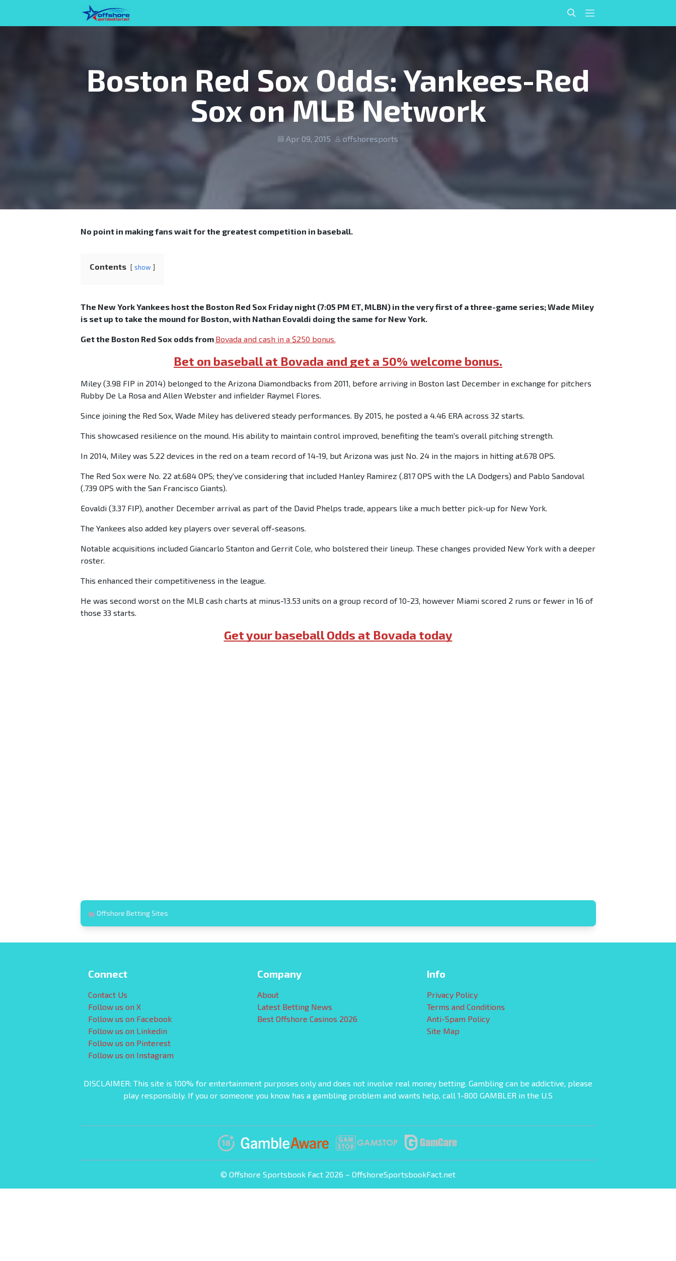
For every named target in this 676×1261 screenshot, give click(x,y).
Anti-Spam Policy (458, 1018)
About (268, 994)
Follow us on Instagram (131, 1055)
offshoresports (370, 138)
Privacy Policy (452, 994)
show (142, 267)
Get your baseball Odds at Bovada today (338, 634)
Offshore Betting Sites (132, 913)
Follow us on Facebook (130, 1018)
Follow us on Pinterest (129, 1043)
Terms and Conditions (466, 1006)
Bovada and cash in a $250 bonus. (275, 339)
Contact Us (107, 994)
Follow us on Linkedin (127, 1031)
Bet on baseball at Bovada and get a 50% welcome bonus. (338, 361)
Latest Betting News (294, 1006)
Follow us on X (114, 1006)
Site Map (443, 1031)
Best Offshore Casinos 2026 (307, 1018)
